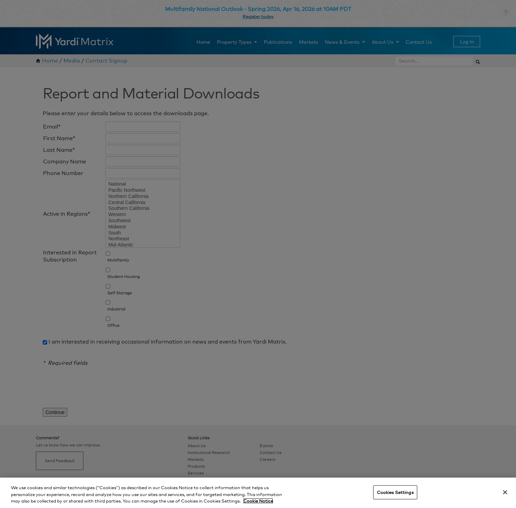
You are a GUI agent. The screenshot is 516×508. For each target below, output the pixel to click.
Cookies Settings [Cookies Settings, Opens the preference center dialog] (395, 492)
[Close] (505, 492)
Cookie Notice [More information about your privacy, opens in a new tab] (258, 501)
